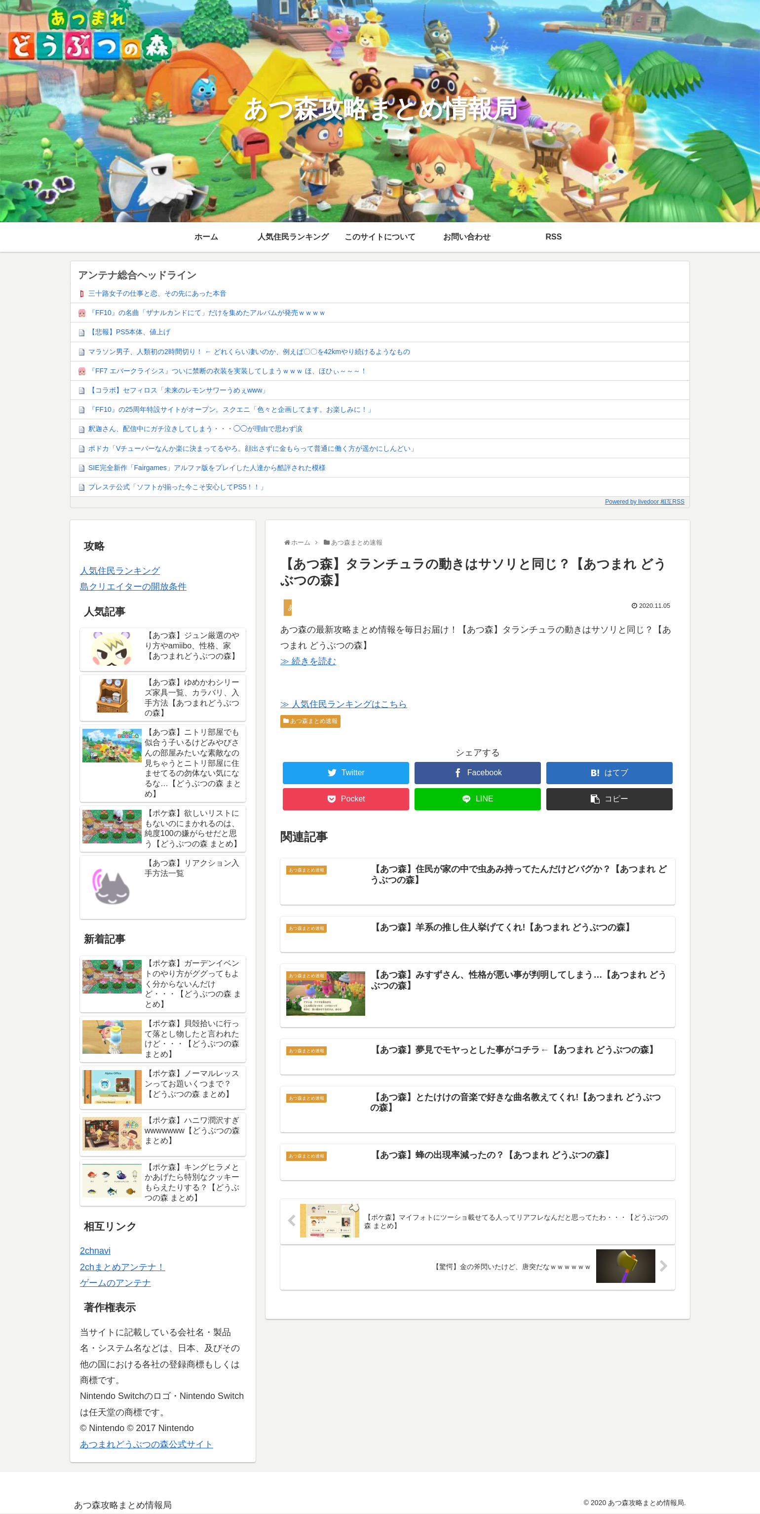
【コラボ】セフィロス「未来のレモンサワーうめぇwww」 (178, 390)
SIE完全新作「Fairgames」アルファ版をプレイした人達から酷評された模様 (207, 468)
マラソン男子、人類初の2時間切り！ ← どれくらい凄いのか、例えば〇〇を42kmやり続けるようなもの (249, 352)
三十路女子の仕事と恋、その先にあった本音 (157, 293)
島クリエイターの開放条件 (133, 587)
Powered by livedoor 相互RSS (644, 501)
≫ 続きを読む (308, 661)
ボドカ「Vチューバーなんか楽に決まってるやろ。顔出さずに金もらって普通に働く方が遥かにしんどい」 (253, 448)
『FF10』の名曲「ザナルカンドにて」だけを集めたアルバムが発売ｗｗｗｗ (207, 313)
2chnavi (95, 1251)
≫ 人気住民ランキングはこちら (343, 704)
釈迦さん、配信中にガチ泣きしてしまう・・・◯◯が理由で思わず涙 (195, 429)
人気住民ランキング (120, 571)
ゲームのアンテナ (115, 1283)
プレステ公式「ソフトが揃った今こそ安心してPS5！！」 (177, 487)
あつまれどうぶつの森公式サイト (146, 1444)
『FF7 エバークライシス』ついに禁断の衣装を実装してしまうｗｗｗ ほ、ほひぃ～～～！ (227, 371)
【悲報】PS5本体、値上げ (129, 332)
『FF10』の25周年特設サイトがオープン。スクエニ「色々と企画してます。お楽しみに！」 (231, 409)
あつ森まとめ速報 (310, 720)
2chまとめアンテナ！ (122, 1267)
